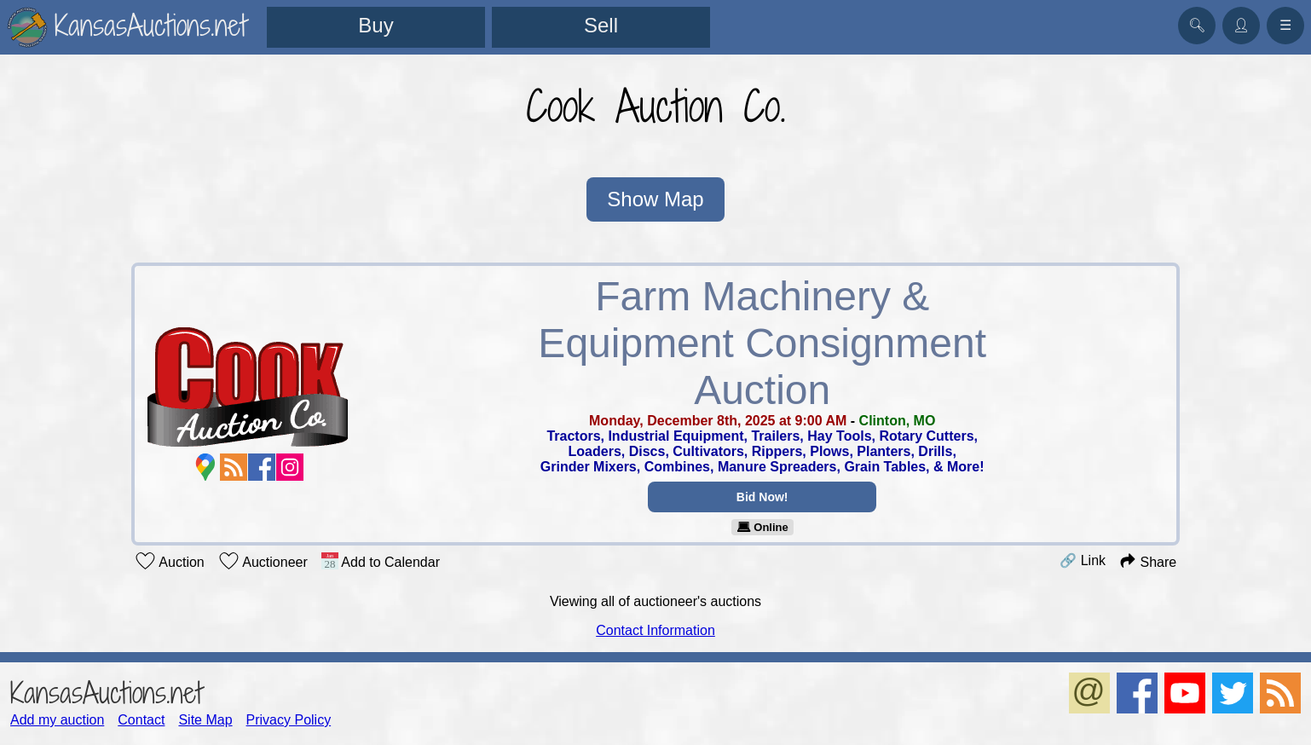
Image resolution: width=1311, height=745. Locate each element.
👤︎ (1241, 25)
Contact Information (655, 630)
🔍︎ (1196, 25)
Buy (375, 25)
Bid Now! (762, 497)
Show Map (655, 199)
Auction (170, 560)
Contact (141, 720)
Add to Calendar (380, 560)
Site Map (205, 720)
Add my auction (57, 720)
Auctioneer (263, 560)
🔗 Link (1083, 560)
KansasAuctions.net (106, 693)
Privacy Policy (289, 720)
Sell (601, 25)
